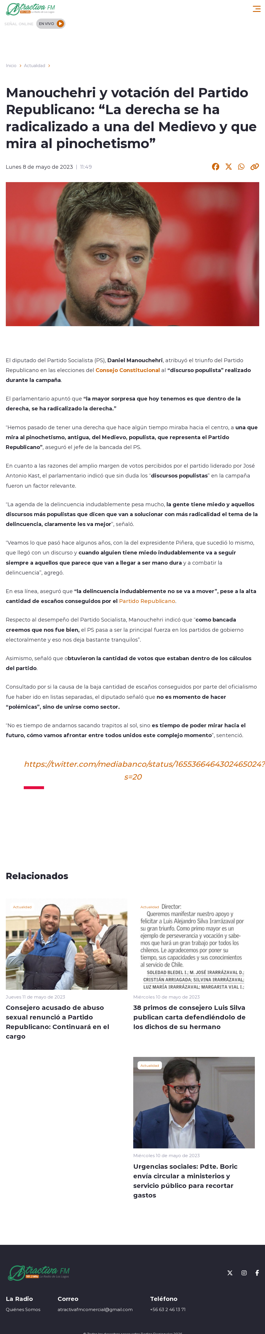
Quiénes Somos (23, 1309)
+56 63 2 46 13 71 (168, 1309)
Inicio (11, 66)
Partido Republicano (147, 600)
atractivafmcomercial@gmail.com (95, 1309)
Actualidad (34, 66)
